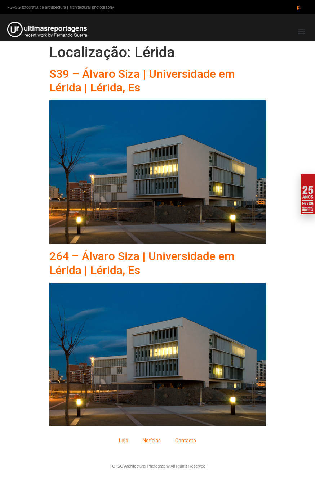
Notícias (152, 440)
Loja (123, 440)
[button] (302, 31)
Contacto (185, 440)
